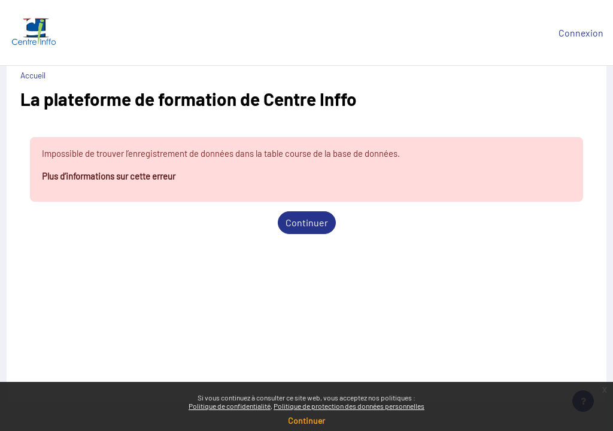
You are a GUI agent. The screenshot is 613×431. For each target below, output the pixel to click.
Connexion (581, 32)
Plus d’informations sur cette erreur (136, 177)
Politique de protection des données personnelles (349, 406)
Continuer (307, 224)
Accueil (55, 75)
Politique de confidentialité (230, 406)
